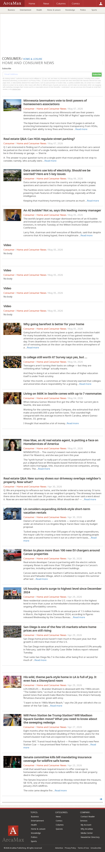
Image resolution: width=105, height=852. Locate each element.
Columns (60, 824)
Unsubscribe (96, 848)
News (58, 816)
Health (39, 10)
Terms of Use (83, 848)
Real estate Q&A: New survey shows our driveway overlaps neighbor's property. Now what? (52, 480)
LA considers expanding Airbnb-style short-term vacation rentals (56, 510)
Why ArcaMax (87, 829)
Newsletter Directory (90, 837)
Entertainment (25, 10)
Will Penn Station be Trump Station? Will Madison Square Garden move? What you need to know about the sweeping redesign (60, 718)
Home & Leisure (54, 10)
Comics (59, 820)
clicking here (16, 89)
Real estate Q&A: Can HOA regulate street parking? (39, 139)
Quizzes (59, 829)
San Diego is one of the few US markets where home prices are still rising (59, 628)
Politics (83, 10)
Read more (81, 129)
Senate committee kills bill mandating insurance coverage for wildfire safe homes (57, 759)
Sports (94, 10)
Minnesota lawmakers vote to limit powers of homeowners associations (55, 102)
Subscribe (97, 74)
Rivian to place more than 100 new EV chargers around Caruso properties (61, 552)
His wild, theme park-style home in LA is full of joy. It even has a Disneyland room (59, 678)
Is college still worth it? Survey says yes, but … (55, 357)
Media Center (87, 833)
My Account (86, 824)
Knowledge (70, 10)
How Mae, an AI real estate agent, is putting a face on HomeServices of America (60, 442)
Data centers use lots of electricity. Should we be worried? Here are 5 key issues (56, 172)
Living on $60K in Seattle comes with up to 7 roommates (62, 393)
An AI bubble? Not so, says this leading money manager (62, 210)
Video (7, 245)
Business (11, 10)
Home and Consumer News (51, 108)
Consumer (29, 108)
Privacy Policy (70, 848)
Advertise (59, 848)
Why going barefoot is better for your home (53, 324)
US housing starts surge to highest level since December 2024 (62, 590)
